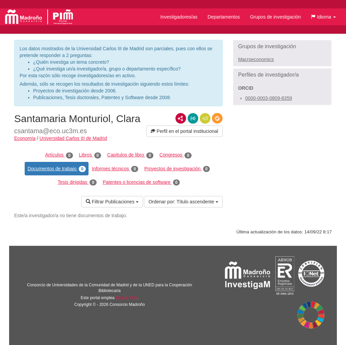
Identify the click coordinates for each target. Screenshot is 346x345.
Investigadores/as (179, 17)
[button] (323, 16)
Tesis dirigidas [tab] (77, 182)
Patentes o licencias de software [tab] (141, 182)
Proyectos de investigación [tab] (177, 169)
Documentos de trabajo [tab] (56, 169)
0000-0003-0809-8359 (268, 98)
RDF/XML (180, 118)
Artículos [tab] (59, 155)
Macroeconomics (256, 59)
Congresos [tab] (175, 155)
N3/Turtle (205, 118)
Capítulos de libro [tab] (130, 155)
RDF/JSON (217, 118)
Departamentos (223, 17)
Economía (24, 138)
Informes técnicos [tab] (115, 169)
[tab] (282, 46)
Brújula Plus (126, 297)
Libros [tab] (90, 155)
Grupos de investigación (275, 17)
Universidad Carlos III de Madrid (73, 138)
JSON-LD (193, 118)
